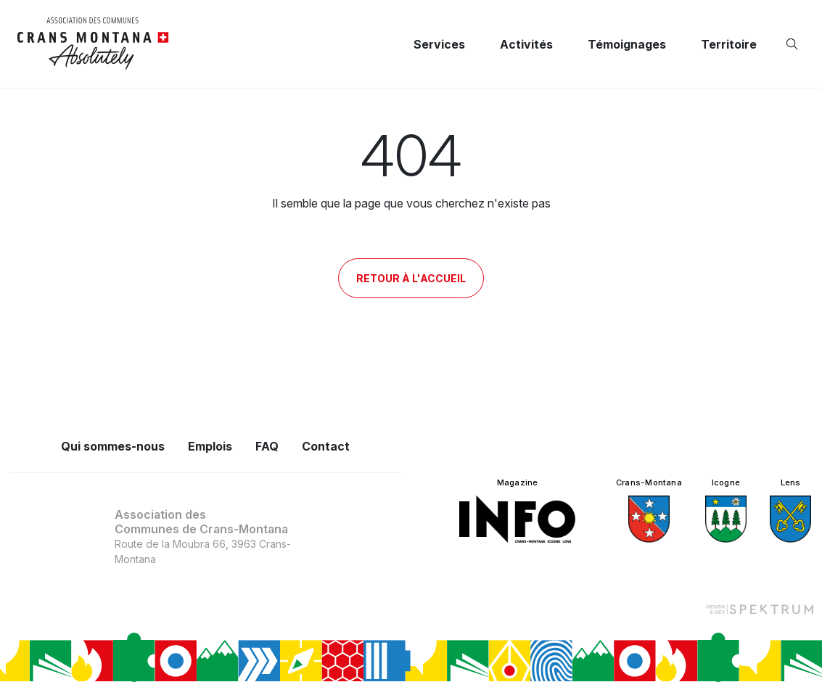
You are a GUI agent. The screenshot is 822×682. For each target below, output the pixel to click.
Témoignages (627, 44)
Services (439, 44)
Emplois (210, 446)
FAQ (267, 446)
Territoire (729, 44)
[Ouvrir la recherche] (795, 44)
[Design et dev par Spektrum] (759, 608)
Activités (526, 44)
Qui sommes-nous (113, 446)
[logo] (93, 43)
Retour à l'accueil (411, 278)
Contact (326, 446)
